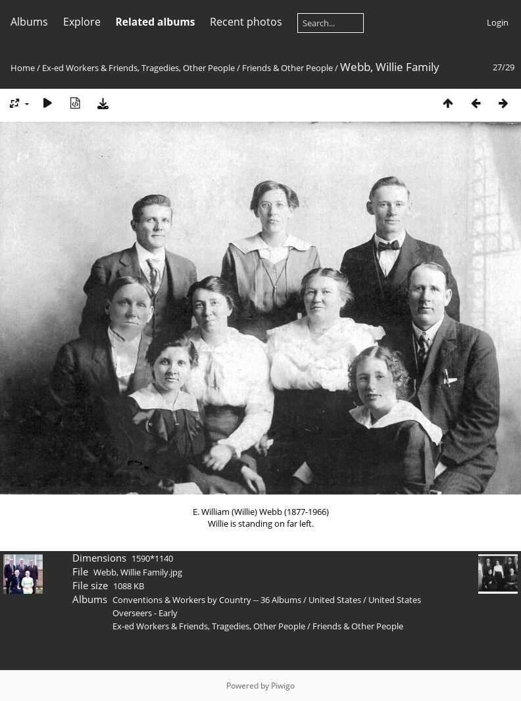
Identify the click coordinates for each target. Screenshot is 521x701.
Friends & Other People (287, 68)
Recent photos (246, 21)
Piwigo (283, 685)
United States (336, 600)
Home (23, 68)
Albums (29, 21)
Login (498, 22)
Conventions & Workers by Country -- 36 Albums (206, 600)
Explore (82, 21)
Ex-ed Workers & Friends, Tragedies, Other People (138, 68)
